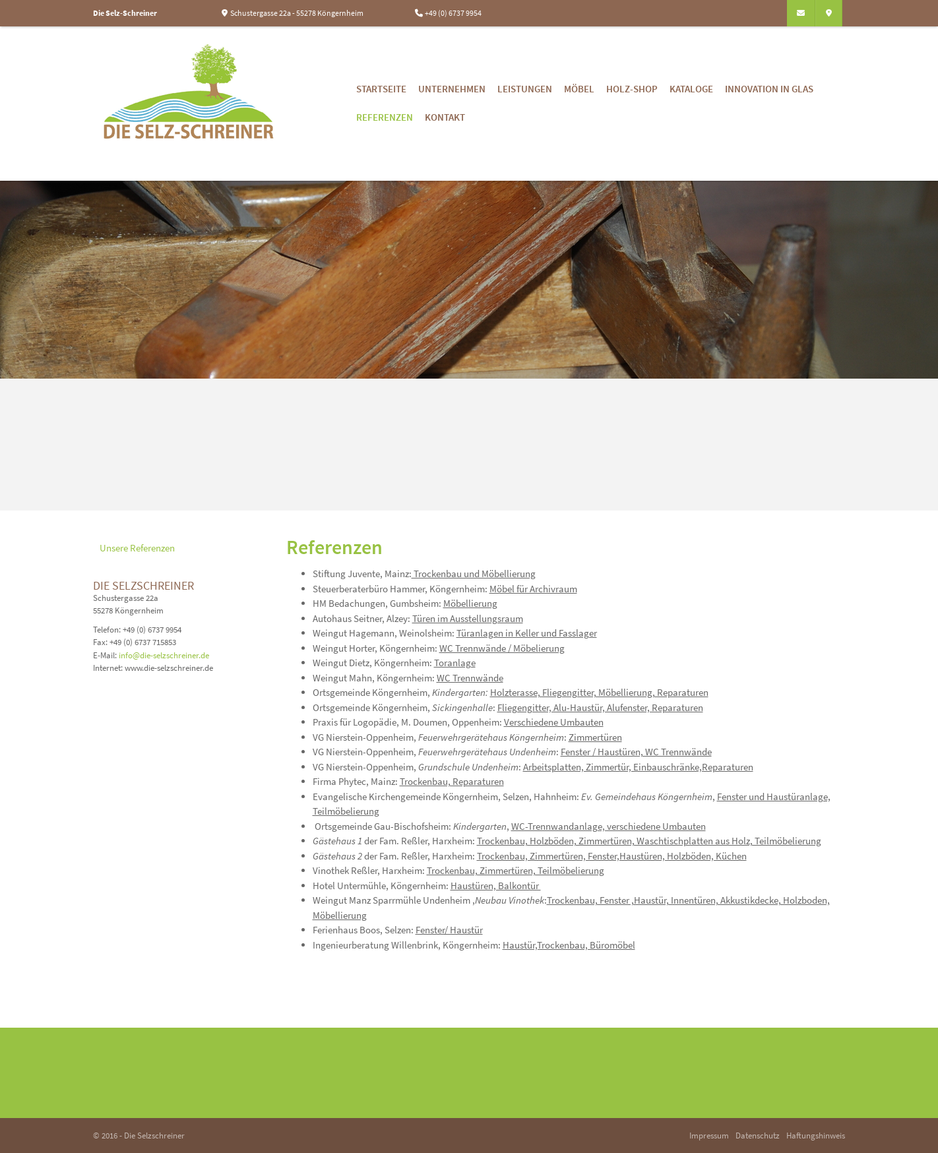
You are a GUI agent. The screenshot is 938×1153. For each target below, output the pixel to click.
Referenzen (384, 117)
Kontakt (445, 117)
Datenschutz (757, 1135)
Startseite (381, 88)
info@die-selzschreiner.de (164, 655)
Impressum (709, 1135)
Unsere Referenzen (137, 548)
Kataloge (691, 88)
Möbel (579, 88)
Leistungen (524, 88)
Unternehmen (451, 88)
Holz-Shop (632, 88)
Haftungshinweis (815, 1135)
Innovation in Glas (769, 88)
